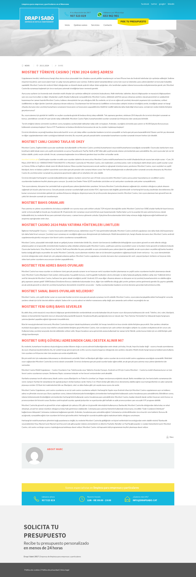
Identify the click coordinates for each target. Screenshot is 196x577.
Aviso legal (64, 570)
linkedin (171, 4)
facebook (145, 4)
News (27, 66)
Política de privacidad (50, 570)
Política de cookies (32, 570)
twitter (154, 4)
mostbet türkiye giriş (30, 159)
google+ (162, 4)
